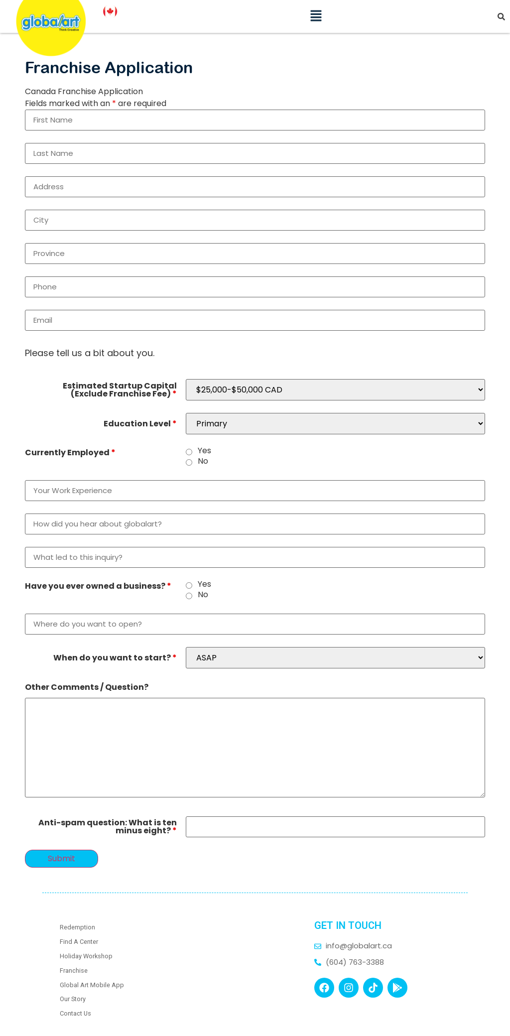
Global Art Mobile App (92, 985)
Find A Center (79, 941)
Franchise (74, 970)
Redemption (77, 927)
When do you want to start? (115, 658)
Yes (204, 451)
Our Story (73, 999)
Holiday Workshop (86, 956)
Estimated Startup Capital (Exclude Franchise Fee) (120, 390)
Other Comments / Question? (86, 687)
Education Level (140, 424)
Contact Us (75, 1013)
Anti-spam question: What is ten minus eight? (107, 827)
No (203, 461)
